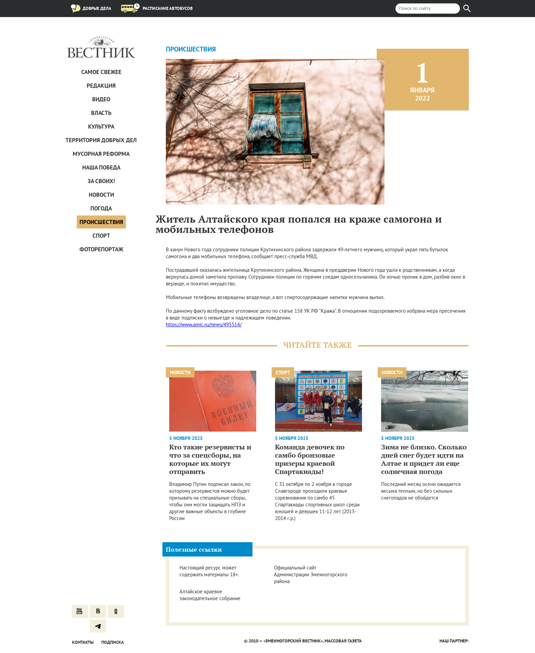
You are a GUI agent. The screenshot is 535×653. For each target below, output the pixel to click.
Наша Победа (101, 167)
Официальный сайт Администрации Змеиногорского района (310, 574)
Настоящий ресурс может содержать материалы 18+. (209, 571)
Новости (101, 194)
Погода (101, 208)
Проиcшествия (101, 222)
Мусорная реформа (101, 154)
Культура (101, 126)
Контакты (82, 642)
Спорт (101, 235)
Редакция (101, 85)
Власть (101, 113)
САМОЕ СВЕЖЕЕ (101, 72)
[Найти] (467, 8)
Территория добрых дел (101, 140)
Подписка (112, 642)
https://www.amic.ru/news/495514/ (204, 324)
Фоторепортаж (101, 249)
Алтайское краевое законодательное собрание (210, 595)
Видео (101, 99)
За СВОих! (101, 181)
